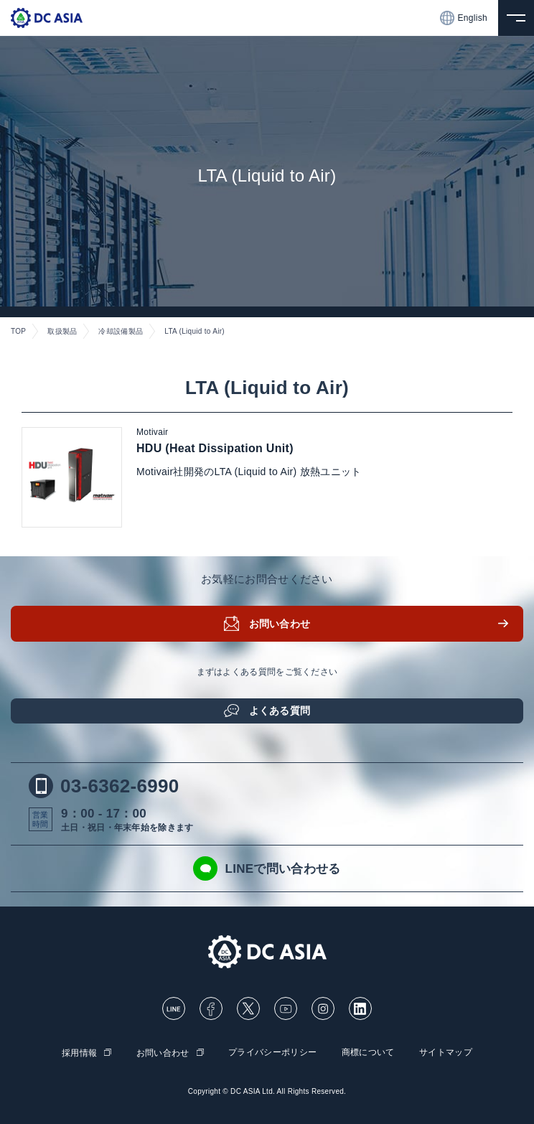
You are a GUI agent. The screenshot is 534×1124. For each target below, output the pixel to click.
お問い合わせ (280, 623)
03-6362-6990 (104, 786)
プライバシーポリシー (272, 1052)
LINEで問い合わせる (266, 868)
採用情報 (79, 1053)
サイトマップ (445, 1052)
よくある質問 (280, 710)
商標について (368, 1052)
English (463, 18)
